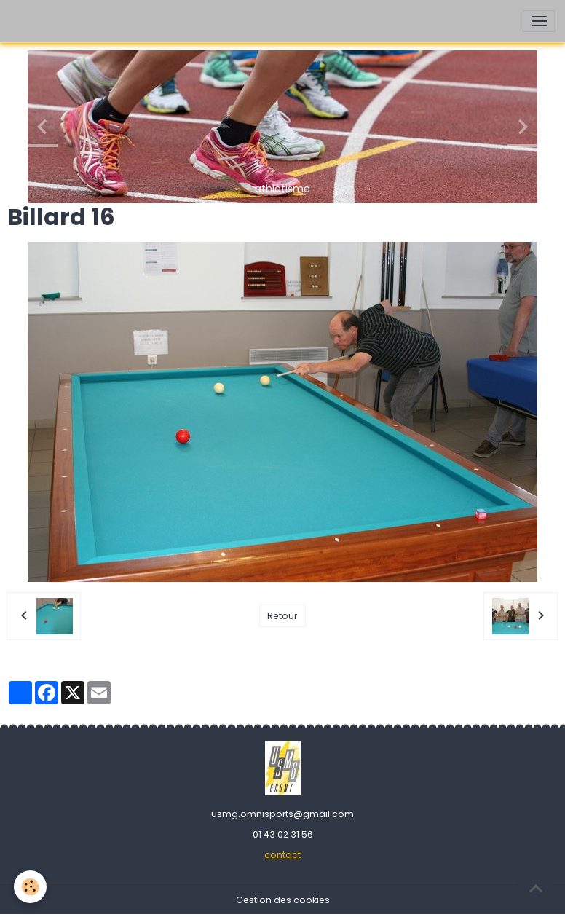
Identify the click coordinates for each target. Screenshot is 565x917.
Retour (282, 616)
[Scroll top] (536, 888)
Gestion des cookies (283, 900)
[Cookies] (31, 886)
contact (282, 855)
